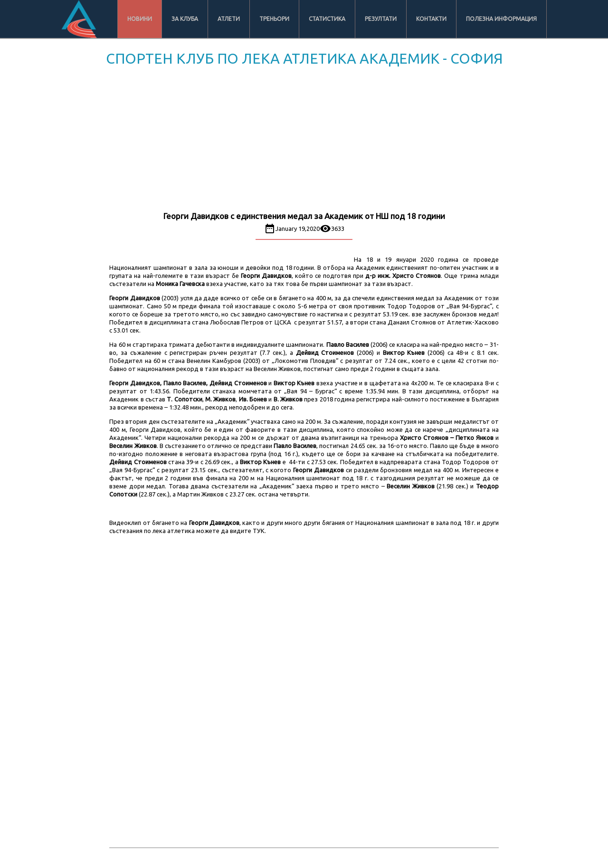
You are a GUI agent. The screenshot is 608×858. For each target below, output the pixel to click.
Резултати (381, 19)
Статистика (327, 19)
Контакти (431, 19)
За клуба (184, 19)
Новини (139, 19)
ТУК (259, 530)
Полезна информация (501, 19)
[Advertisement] (304, 140)
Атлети (229, 19)
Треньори (274, 19)
